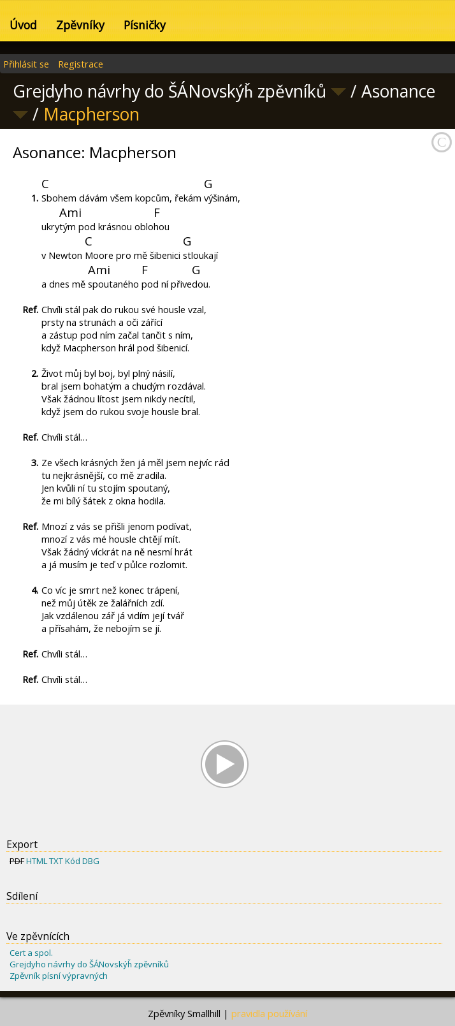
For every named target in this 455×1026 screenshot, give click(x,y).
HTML (36, 861)
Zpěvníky (80, 25)
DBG (90, 861)
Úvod (23, 25)
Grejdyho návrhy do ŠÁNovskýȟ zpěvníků (89, 964)
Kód (72, 861)
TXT (56, 861)
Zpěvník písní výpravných (59, 975)
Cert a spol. (31, 952)
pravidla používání (269, 1013)
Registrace (80, 63)
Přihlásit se (26, 63)
